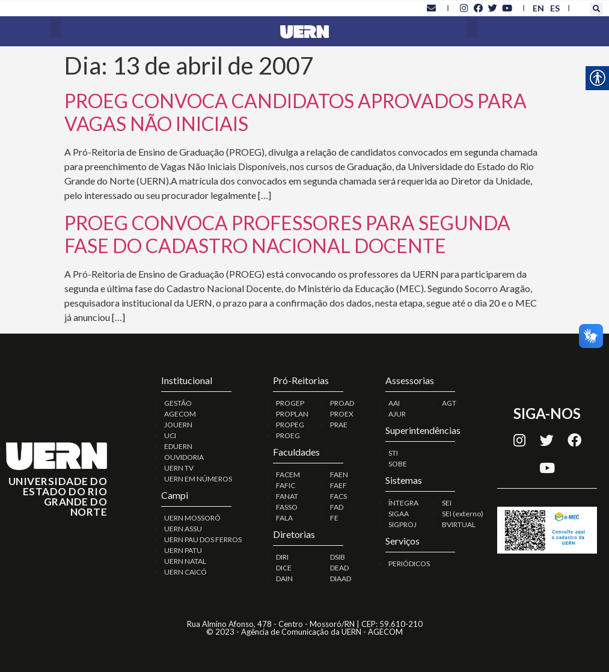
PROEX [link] (341, 413)
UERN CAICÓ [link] (185, 571)
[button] (596, 9)
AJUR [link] (397, 413)
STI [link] (393, 452)
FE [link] (334, 517)
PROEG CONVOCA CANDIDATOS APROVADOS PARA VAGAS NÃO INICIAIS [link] (295, 112)
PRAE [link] (338, 424)
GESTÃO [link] (178, 403)
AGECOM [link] (180, 413)
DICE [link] (284, 567)
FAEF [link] (338, 485)
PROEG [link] (288, 435)
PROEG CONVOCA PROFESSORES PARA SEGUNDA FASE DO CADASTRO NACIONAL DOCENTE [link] (287, 234)
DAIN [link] (284, 578)
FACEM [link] (288, 474)
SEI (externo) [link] (462, 513)
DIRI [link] (282, 556)
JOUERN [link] (178, 424)
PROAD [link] (342, 403)
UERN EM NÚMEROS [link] (198, 478)
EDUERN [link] (178, 446)
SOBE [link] (397, 463)
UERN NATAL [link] (185, 561)
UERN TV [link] (179, 467)
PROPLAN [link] (292, 413)
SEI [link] (446, 502)
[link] (431, 8)
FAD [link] (336, 507)
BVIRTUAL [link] (459, 524)
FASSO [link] (287, 507)
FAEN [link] (339, 474)
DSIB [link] (337, 556)
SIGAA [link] (398, 513)
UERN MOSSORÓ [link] (192, 517)
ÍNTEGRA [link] (403, 502)
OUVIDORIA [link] (184, 457)
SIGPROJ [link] (402, 524)
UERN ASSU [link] (183, 528)
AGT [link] (449, 403)
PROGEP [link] (290, 403)
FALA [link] (284, 517)
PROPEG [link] (290, 424)
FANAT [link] (287, 496)
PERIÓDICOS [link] (409, 563)
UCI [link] (170, 435)
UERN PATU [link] (183, 550)
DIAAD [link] (340, 578)
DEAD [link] (339, 567)
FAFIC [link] (285, 485)
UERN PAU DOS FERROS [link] (203, 539)
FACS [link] (338, 496)
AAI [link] (394, 403)
